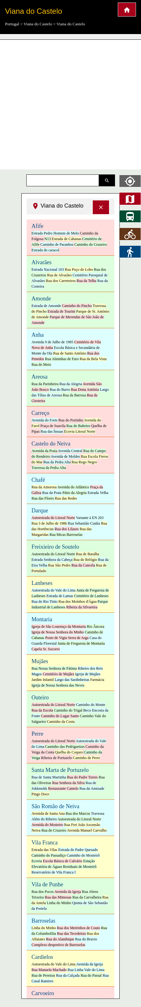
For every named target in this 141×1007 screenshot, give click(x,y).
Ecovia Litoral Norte (79, 431)
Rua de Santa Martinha (49, 777)
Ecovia (37, 861)
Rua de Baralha (87, 554)
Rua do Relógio (85, 559)
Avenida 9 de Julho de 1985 (52, 342)
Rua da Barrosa (74, 395)
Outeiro (40, 697)
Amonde (41, 298)
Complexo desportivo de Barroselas (59, 945)
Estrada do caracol (46, 250)
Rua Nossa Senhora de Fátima (54, 668)
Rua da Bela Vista (93, 359)
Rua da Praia (51, 493)
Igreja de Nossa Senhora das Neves (58, 685)
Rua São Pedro (59, 565)
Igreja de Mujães (88, 674)
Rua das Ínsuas (52, 431)
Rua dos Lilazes (67, 529)
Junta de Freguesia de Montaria (81, 643)
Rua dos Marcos (78, 813)
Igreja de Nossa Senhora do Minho (58, 632)
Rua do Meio (41, 364)
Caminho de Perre (86, 758)
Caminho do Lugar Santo (60, 716)
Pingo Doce (40, 794)
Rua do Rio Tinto (45, 601)
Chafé (38, 480)
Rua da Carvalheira (87, 897)
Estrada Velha (97, 493)
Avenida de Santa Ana (48, 813)
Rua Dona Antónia (85, 389)
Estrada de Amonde (46, 306)
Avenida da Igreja (68, 891)
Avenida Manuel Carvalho (87, 830)
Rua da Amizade (91, 788)
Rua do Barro (60, 389)
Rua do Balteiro (78, 426)
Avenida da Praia (44, 451)
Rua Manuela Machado (49, 970)
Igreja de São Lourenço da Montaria (59, 626)
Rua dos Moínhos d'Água (78, 601)
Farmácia (97, 679)
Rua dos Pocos (43, 891)
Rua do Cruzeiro (53, 830)
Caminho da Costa (61, 721)
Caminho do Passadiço (49, 855)
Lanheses (42, 583)
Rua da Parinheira (45, 384)
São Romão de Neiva (55, 806)
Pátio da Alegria (74, 493)
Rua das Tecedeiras (71, 933)
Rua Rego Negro (84, 462)
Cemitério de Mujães (58, 674)
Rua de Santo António (69, 353)
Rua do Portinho (71, 420)
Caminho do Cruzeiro (90, 244)
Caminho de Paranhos (56, 244)
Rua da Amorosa (44, 487)
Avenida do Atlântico (73, 487)
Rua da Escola (42, 710)
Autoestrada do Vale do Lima (54, 590)
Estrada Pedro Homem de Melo (55, 233)
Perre (38, 734)
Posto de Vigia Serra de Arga (66, 638)
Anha (38, 335)
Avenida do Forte (45, 420)
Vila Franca (45, 842)
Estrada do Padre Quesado (78, 850)
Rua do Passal (91, 975)
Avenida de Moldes (65, 456)
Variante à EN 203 (89, 518)
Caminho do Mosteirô (83, 855)
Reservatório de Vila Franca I (54, 872)
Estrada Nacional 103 (48, 269)
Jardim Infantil (43, 679)
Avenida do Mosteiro (47, 825)
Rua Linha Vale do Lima (85, 970)
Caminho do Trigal (68, 710)
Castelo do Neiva (51, 444)
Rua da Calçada (68, 975)
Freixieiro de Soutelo (55, 547)
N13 (47, 239)
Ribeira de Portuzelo (56, 758)
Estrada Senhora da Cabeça (52, 559)
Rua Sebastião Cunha (84, 523)
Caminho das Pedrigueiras (65, 746)
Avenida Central (70, 451)
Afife (38, 226)
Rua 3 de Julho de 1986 (49, 523)
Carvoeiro (43, 993)
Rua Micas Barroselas (66, 534)
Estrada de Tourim (61, 311)
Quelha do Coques (69, 752)
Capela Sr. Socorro (46, 649)
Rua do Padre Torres (82, 777)
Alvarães (42, 262)
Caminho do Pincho (76, 306)
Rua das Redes (66, 498)
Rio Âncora (95, 626)
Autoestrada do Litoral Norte (53, 518)
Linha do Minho (59, 903)
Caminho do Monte (90, 704)
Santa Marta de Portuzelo (60, 770)
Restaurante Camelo (63, 788)
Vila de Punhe (47, 884)
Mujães (40, 661)
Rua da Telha (86, 281)
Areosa (40, 377)
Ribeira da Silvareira (81, 607)
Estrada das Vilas (44, 850)
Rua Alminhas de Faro (62, 359)
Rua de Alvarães (59, 275)
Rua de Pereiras (43, 975)
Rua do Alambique (60, 939)
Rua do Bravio (86, 939)
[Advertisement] (59, 102)
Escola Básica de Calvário (62, 861)
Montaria (42, 619)
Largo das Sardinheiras (72, 679)
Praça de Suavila (52, 426)
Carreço (41, 413)
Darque (40, 510)
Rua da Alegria (70, 384)
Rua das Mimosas (58, 897)
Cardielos (42, 957)
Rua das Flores (43, 498)
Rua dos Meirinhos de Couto (78, 928)
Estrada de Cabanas (66, 239)
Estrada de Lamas (59, 596)
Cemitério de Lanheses (91, 596)
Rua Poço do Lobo (79, 269)
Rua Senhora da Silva (68, 783)
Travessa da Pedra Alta (49, 468)
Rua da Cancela (83, 565)
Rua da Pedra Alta (57, 462)
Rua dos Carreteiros (61, 281)
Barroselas (43, 921)
